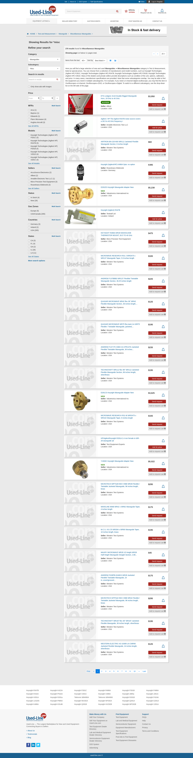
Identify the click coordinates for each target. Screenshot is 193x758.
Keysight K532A (32, 694)
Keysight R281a (56, 697)
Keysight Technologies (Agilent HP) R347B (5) (42, 142)
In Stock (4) (34, 197)
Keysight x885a (128, 694)
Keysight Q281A (128, 701)
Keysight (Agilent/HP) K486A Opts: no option (118, 164)
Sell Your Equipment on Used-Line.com (98, 722)
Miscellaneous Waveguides (81, 34)
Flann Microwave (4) (37, 119)
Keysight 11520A (32, 701)
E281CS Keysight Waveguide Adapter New (117, 393)
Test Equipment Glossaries (126, 740)
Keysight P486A (152, 690)
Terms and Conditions (150, 731)
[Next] (139, 671)
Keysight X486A (104, 694)
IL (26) (32, 250)
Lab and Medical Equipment (126, 721)
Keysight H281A (32, 697)
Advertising (93, 748)
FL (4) (31, 244)
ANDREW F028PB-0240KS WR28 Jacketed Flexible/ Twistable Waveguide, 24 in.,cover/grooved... (118, 577)
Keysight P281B (128, 690)
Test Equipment (122, 717)
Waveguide (64, 34)
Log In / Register (157, 2)
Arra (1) (32, 110)
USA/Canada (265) (36, 214)
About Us (30, 731)
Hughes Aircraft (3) (36, 122)
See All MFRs (33, 126)
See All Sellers (33, 188)
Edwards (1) (34, 116)
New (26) (33, 201)
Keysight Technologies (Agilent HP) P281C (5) (42, 136)
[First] (88, 671)
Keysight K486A (32, 704)
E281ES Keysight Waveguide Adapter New (117, 187)
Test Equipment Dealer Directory (98, 728)
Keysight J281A (152, 694)
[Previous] (94, 671)
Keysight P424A (152, 697)
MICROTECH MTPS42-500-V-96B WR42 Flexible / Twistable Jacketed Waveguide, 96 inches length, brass (120, 600)
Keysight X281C (80, 694)
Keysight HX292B (105, 704)
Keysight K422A (56, 690)
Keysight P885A (56, 701)
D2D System (94, 744)
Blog (28, 738)
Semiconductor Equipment (126, 724)
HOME (33, 34)
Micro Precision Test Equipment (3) (42, 182)
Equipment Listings (41, 21)
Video (142, 2)
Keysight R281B (128, 697)
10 (135, 671)
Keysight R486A (104, 690)
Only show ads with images (40, 87)
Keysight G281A (152, 701)
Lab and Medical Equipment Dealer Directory (100, 733)
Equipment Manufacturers (126, 728)
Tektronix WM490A (81, 697)
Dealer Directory (69, 21)
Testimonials (31, 734)
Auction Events (93, 21)
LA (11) (32, 253)
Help (144, 721)
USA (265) (33, 230)
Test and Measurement (48, 34)
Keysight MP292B (129, 704)
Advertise (114, 21)
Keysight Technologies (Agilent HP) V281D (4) (42, 153)
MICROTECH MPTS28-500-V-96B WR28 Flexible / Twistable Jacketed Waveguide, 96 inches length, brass (120, 486)
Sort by (90, 60)
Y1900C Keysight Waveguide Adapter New (117, 461)
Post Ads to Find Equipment (126, 737)
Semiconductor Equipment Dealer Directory (99, 739)
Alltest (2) (33, 176)
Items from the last (72, 60)
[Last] (144, 671)
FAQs (144, 717)
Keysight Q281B (80, 704)
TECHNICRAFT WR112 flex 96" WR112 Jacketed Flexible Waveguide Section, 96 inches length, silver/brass (120, 372)
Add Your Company (96, 717)
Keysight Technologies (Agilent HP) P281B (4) (42, 147)
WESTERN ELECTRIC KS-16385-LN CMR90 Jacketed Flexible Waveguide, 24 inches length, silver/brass (119, 646)
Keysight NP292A (105, 701)
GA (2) (32, 247)
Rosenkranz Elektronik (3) (39, 185)
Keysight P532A (56, 694)
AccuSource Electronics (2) (39, 172)
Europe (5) (33, 211)
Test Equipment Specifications (122, 732)
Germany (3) (34, 224)
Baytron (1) (33, 113)
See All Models (34, 163)
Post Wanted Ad (135, 21)
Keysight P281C (80, 690)
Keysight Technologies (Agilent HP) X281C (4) (42, 158)
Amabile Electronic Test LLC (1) (41, 179)
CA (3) (32, 241)
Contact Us (157, 21)
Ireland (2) (33, 227)
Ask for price (157, 128)
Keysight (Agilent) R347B (110, 210)
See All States (33, 257)
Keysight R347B (32, 690)
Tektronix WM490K (105, 697)
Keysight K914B (56, 704)
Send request (157, 105)
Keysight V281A (152, 704)
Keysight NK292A (81, 701)
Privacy (145, 728)
